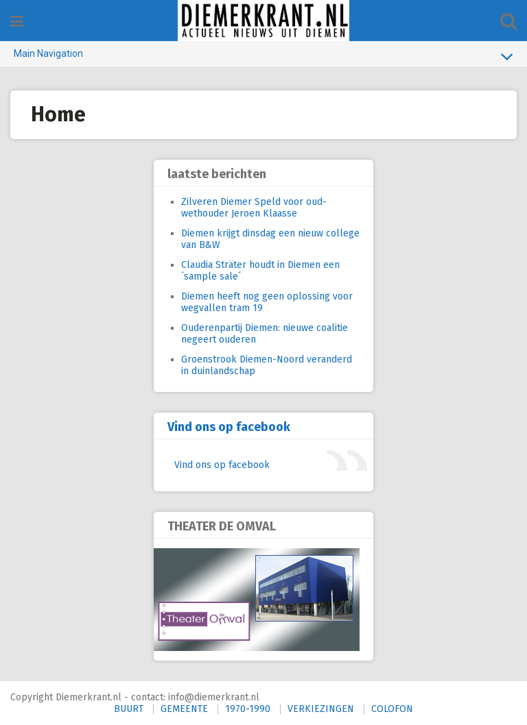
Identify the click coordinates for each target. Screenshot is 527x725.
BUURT (128, 709)
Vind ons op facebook (228, 426)
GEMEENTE (184, 709)
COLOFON (392, 709)
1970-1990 (247, 709)
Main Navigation (263, 56)
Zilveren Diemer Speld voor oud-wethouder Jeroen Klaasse (254, 207)
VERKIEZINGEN (321, 709)
